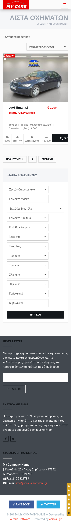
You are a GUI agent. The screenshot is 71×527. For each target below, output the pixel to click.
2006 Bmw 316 (18, 107)
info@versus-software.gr (31, 483)
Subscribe (14, 389)
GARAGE (69, 499)
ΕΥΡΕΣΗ (35, 314)
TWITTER (48, 504)
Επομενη (47, 159)
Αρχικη (41, 24)
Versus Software (19, 519)
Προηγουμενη (14, 159)
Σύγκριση (9, 55)
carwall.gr (55, 519)
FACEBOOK (21, 504)
